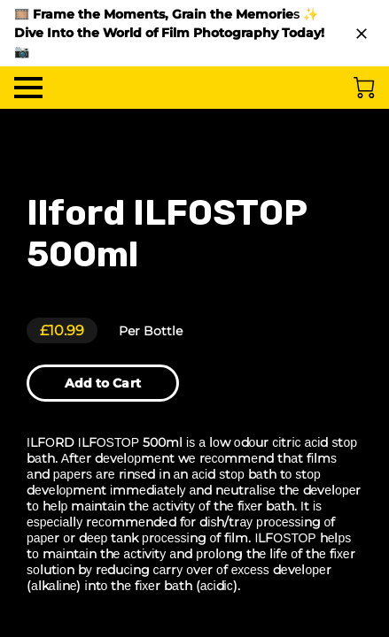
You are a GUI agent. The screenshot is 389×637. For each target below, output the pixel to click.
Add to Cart (103, 383)
